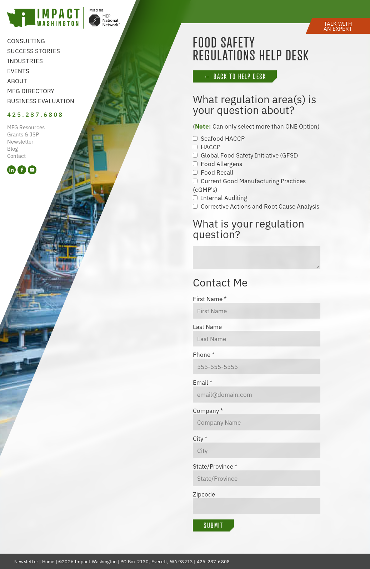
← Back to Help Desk (235, 76)
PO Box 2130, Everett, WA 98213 (156, 561)
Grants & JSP (23, 134)
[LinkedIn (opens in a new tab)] (11, 169)
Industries (25, 60)
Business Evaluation (40, 100)
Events (18, 70)
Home (48, 561)
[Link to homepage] (63, 18)
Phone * (204, 354)
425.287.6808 (35, 114)
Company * (208, 410)
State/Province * (215, 466)
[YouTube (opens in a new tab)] (32, 169)
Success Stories (33, 50)
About (17, 80)
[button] (338, 26)
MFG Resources (26, 127)
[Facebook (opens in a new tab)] (22, 169)
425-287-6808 (213, 561)
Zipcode (204, 494)
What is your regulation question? (248, 228)
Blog (12, 148)
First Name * (210, 298)
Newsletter (20, 141)
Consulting (26, 40)
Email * (202, 382)
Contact (16, 155)
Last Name (207, 326)
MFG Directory (30, 90)
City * (200, 438)
